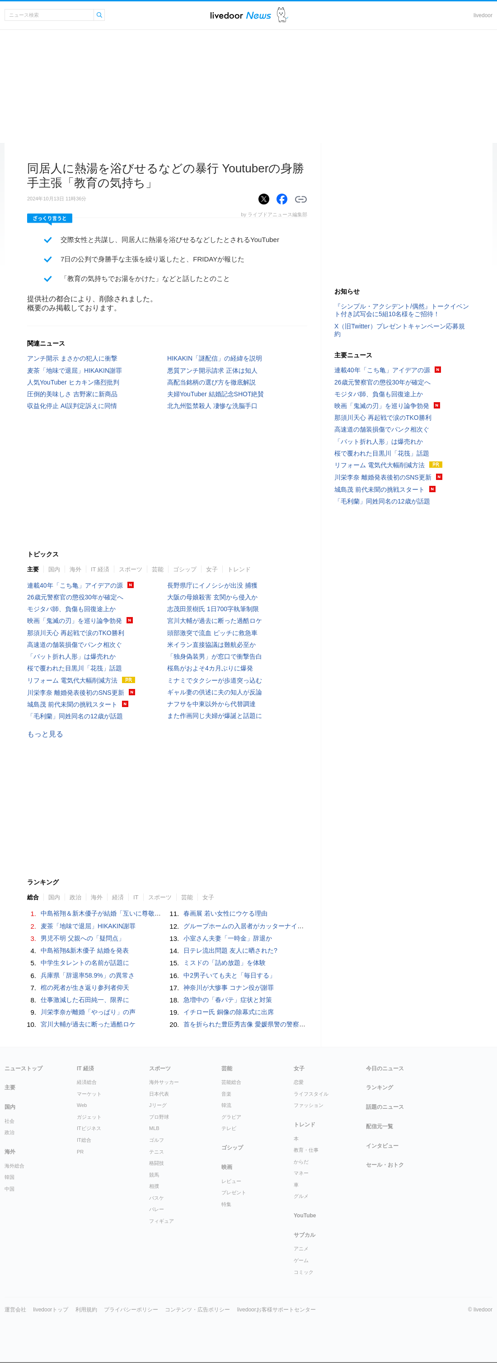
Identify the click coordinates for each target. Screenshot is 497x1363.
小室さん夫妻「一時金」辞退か (227, 938)
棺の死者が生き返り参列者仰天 (85, 987)
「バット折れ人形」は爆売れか (71, 656)
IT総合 (84, 1140)
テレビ (228, 1128)
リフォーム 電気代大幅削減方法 (72, 680)
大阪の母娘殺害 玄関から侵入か (212, 597)
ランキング (379, 1087)
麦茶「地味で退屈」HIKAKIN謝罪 (74, 370)
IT (136, 897)
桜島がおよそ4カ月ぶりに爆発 (210, 668)
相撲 (154, 1186)
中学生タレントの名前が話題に (85, 962)
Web (82, 1105)
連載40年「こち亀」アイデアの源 (75, 585)
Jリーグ (158, 1105)
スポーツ (130, 569)
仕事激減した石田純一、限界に (85, 999)
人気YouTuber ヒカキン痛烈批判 (73, 382)
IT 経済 (100, 569)
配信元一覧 (379, 1126)
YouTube (305, 1215)
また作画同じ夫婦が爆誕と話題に (214, 715)
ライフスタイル (311, 1094)
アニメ (301, 1248)
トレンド (239, 569)
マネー (301, 1173)
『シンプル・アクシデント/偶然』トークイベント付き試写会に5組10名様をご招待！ (401, 310)
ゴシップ (185, 569)
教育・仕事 (306, 1150)
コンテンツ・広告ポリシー (197, 1309)
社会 (9, 1121)
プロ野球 (159, 1117)
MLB (154, 1128)
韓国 (9, 1177)
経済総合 (87, 1082)
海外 (75, 569)
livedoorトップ (50, 1309)
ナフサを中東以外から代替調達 (211, 704)
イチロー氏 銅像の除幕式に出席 (228, 1012)
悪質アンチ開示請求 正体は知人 (212, 370)
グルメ (301, 1196)
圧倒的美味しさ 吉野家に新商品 (72, 394)
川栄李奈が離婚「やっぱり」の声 (88, 1012)
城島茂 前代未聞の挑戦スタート (72, 704)
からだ (301, 1161)
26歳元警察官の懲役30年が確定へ (75, 597)
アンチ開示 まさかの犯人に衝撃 (72, 358)
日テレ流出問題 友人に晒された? (230, 950)
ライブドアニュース (241, 15)
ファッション (309, 1105)
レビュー (231, 1181)
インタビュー (382, 1146)
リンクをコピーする (301, 199)
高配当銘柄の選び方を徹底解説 (211, 382)
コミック (304, 1272)
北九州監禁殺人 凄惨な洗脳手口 (212, 405)
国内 (54, 569)
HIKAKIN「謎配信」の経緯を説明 (214, 358)
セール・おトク (385, 1165)
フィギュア (161, 1221)
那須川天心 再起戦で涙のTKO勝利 (75, 632)
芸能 (158, 569)
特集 (226, 1204)
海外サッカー (164, 1082)
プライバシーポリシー (131, 1309)
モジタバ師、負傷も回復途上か (71, 609)
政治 (75, 897)
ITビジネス (89, 1128)
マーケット (89, 1094)
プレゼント (233, 1192)
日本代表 (159, 1094)
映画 (226, 1167)
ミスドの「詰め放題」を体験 (224, 962)
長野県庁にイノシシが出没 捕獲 (212, 585)
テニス (156, 1151)
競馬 (154, 1175)
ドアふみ (282, 15)
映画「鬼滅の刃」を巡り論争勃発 (74, 620)
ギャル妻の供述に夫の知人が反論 (214, 692)
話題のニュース (385, 1107)
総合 (33, 897)
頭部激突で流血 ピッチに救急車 (212, 632)
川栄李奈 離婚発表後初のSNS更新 (75, 692)
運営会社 (15, 1309)
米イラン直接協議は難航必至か (211, 644)
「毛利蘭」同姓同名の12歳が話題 (75, 716)
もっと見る (45, 734)
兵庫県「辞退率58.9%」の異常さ (88, 975)
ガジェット (89, 1117)
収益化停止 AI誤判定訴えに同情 (72, 405)
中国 (9, 1189)
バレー (156, 1209)
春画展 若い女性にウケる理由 (225, 913)
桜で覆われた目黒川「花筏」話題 (74, 668)
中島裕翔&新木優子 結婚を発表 (85, 950)
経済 (118, 897)
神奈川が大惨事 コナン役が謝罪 (228, 987)
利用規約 (86, 1309)
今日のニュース (385, 1068)
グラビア (231, 1117)
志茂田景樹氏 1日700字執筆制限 (213, 609)
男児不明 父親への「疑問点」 (83, 938)
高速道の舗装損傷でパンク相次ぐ (74, 644)
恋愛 (299, 1082)
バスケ (156, 1198)
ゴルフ (156, 1140)
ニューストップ (23, 1068)
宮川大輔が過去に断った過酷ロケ (214, 620)
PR (80, 1151)
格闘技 (156, 1163)
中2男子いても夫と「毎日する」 (229, 975)
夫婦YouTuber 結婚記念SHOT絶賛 (215, 394)
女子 (212, 569)
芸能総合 (231, 1082)
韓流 (226, 1105)
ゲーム (301, 1260)
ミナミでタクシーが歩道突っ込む (214, 680)
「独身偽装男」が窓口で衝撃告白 (214, 656)
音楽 (226, 1094)
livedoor (483, 15)
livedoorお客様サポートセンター (276, 1309)
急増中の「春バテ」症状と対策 (227, 999)
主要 (33, 569)
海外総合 (14, 1165)
